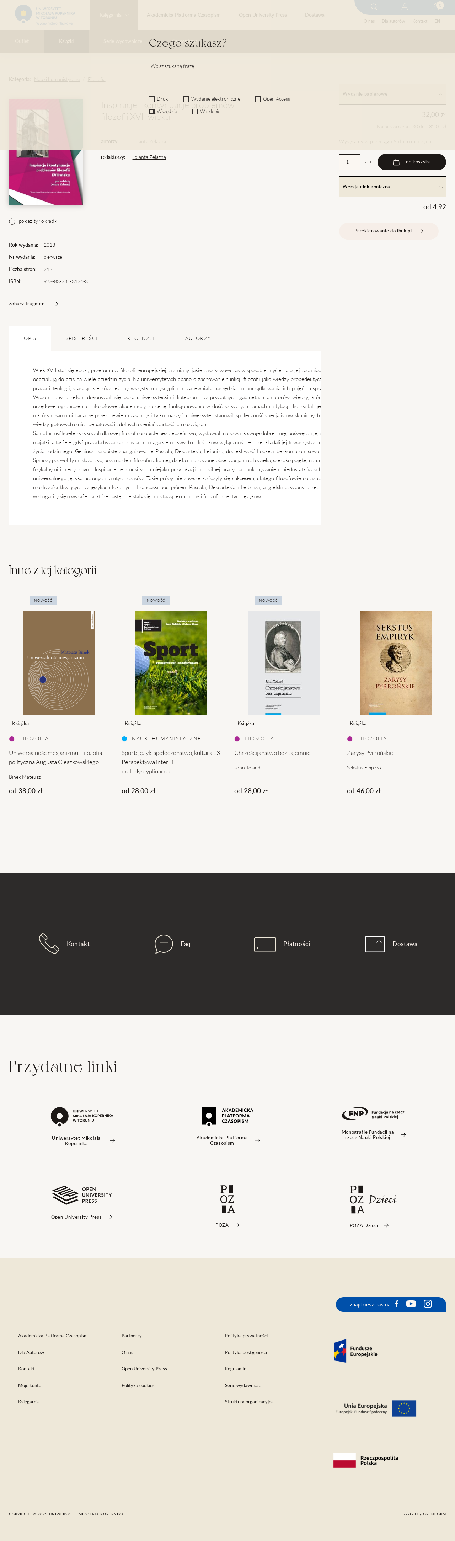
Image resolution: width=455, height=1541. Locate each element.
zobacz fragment (33, 303)
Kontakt (419, 21)
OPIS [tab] (30, 338)
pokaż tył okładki (34, 221)
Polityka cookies (138, 1385)
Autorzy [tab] (198, 338)
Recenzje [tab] (141, 338)
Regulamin (235, 1368)
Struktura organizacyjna (249, 1402)
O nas (369, 21)
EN (437, 21)
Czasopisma (185, 41)
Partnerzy (132, 1335)
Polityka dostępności (246, 1352)
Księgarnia (111, 15)
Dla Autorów (31, 1352)
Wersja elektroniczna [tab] (392, 186)
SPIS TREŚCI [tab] (82, 338)
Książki (66, 41)
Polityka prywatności (246, 1335)
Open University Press (263, 15)
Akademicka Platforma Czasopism (184, 15)
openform (434, 1514)
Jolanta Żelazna (149, 141)
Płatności (282, 944)
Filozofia (97, 79)
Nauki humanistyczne (57, 79)
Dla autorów (393, 21)
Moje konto (29, 1385)
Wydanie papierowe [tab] (392, 94)
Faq (173, 944)
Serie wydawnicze (122, 41)
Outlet (22, 41)
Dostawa (315, 15)
